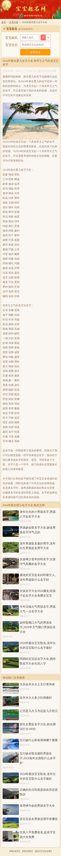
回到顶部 (27, 851)
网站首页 (14, 851)
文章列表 (13, 22)
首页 (3, 22)
